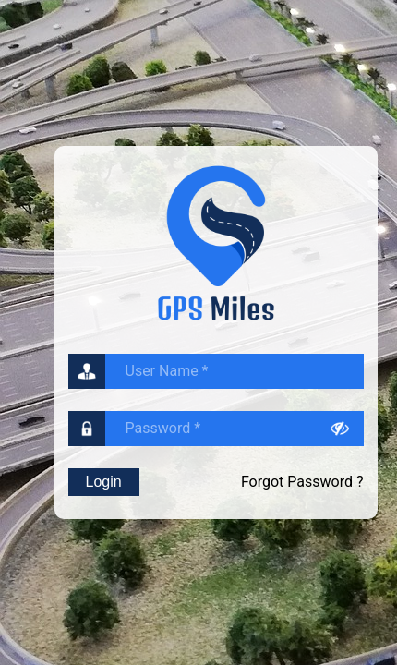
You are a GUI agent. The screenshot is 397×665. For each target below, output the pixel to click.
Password (163, 428)
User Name (167, 371)
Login (104, 482)
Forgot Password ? (302, 481)
